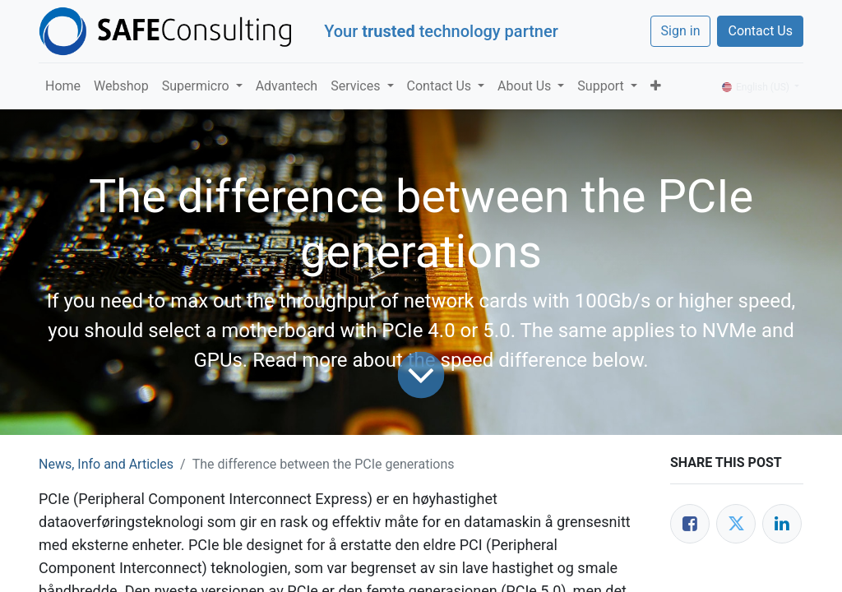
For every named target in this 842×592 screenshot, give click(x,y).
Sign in (681, 31)
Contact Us (760, 31)
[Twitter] (736, 523)
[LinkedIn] (782, 523)
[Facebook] (690, 523)
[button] (656, 86)
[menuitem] (63, 86)
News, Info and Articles (106, 464)
